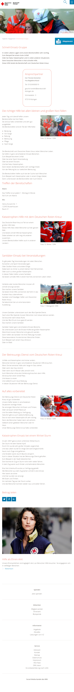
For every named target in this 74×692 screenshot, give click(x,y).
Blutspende (37, 614)
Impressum (37, 660)
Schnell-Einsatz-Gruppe (22, 38)
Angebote (37, 629)
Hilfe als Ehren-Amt (12, 559)
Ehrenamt (37, 611)
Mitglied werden (37, 609)
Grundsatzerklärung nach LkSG (37, 668)
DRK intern (37, 665)
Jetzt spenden (37, 594)
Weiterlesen (9, 569)
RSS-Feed (37, 663)
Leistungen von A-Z (37, 635)
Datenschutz (37, 658)
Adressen (37, 650)
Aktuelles (37, 632)
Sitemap (37, 655)
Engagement (11, 38)
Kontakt (37, 652)
